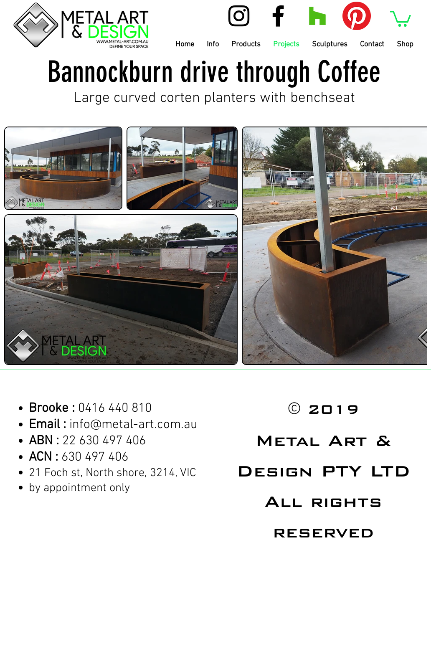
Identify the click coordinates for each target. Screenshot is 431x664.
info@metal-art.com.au (133, 425)
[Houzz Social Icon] (317, 16)
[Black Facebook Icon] (278, 16)
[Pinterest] (356, 16)
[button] (400, 18)
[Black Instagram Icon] (239, 16)
